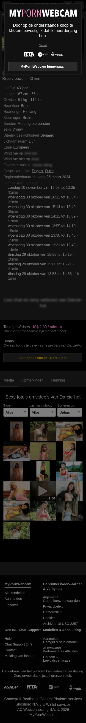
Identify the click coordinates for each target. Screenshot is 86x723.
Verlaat (43, 45)
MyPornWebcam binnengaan (42, 66)
